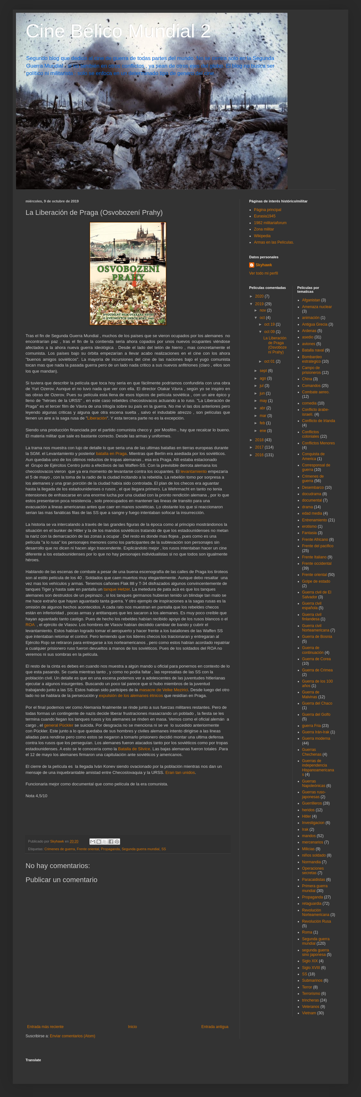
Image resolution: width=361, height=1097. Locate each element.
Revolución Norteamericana (315, 912)
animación (311, 317)
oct (263, 317)
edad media (312, 513)
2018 (260, 440)
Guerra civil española (312, 605)
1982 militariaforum (270, 223)
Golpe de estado (316, 581)
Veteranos (310, 1006)
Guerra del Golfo (316, 714)
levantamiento (193, 471)
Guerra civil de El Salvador (316, 594)
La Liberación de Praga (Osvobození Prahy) (275, 345)
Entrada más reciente (45, 1027)
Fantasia (309, 533)
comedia (309, 403)
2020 (260, 296)
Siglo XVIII (311, 967)
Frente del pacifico (318, 546)
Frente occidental (317, 563)
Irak (305, 829)
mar (263, 415)
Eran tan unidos (180, 772)
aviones (308, 344)
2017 (260, 447)
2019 (260, 304)
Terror (307, 987)
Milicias (308, 849)
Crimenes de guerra (59, 849)
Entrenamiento (314, 520)
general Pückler (58, 725)
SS (163, 849)
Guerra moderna (316, 738)
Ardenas (309, 331)
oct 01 (270, 361)
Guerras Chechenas (312, 751)
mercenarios (312, 842)
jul (262, 385)
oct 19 (270, 324)
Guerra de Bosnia (317, 636)
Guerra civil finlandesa (312, 616)
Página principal (267, 210)
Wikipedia (262, 236)
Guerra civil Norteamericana (315, 628)
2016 (260, 455)
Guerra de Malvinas (310, 694)
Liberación (97, 418)
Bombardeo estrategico (312, 359)
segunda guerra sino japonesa (315, 952)
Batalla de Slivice (134, 748)
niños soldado (314, 855)
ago (263, 378)
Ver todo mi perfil (263, 273)
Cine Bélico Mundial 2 (118, 31)
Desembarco (313, 487)
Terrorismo (311, 993)
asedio (307, 337)
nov (263, 310)
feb (263, 423)
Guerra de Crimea (317, 670)
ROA (30, 624)
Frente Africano (315, 539)
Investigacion (313, 823)
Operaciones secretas (313, 870)
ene (263, 430)
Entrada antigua (214, 1027)
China (307, 379)
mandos (309, 836)
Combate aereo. (316, 392)
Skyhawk (264, 265)
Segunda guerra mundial (140, 849)
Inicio (132, 1027)
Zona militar (264, 229)
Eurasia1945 (264, 216)
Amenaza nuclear (317, 307)
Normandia (311, 862)
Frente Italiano (314, 557)
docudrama (311, 494)
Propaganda (110, 849)
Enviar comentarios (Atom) (72, 1036)
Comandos (311, 385)
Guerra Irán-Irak (315, 732)
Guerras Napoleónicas (314, 783)
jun (263, 393)
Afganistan (311, 300)
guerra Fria (311, 725)
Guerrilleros (312, 803)
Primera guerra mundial (315, 888)
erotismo (309, 526)
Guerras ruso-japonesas (314, 794)
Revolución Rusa (316, 921)
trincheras (310, 1000)
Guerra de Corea (316, 659)
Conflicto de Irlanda (318, 421)
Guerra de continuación (313, 650)
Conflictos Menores (318, 443)
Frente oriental (88, 849)
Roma (307, 932)
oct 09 (270, 331)
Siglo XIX (310, 961)
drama (307, 507)
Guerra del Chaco (317, 703)
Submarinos (312, 980)
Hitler (306, 816)
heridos (308, 810)
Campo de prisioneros (311, 370)
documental (312, 500)
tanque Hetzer (117, 589)
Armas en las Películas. (274, 242)
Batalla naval (313, 350)
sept (264, 370)
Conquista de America (313, 456)
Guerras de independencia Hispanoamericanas (318, 768)
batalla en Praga (111, 453)
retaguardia (312, 903)
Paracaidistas (313, 879)
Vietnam (309, 1013)
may (264, 400)
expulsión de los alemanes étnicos (131, 695)
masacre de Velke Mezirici (163, 689)
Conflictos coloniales (310, 434)
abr (263, 408)
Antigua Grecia (314, 324)
